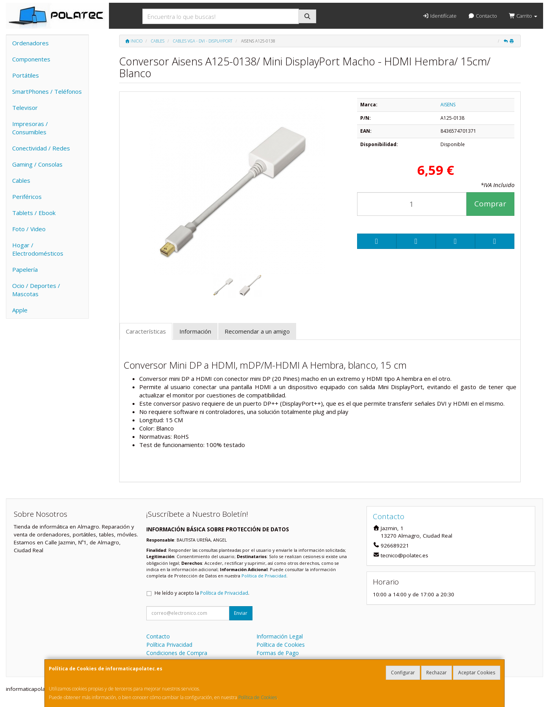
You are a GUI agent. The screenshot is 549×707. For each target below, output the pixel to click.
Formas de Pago (277, 653)
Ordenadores (30, 43)
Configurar (403, 672)
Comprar (490, 204)
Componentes (31, 59)
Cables (21, 180)
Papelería (25, 269)
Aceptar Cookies (476, 672)
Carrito (523, 15)
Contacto (482, 15)
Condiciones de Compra (176, 653)
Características (146, 331)
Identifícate (439, 15)
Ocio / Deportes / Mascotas (36, 290)
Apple (20, 310)
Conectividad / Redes (41, 148)
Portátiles (25, 75)
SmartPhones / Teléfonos (47, 91)
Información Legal (279, 636)
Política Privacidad (169, 644)
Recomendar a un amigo (257, 331)
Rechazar (436, 672)
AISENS (447, 104)
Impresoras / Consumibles (30, 128)
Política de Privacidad (263, 576)
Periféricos (27, 196)
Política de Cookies (257, 697)
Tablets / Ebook (33, 213)
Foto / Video (29, 229)
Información (195, 331)
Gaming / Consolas (37, 164)
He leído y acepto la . (202, 593)
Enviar (240, 613)
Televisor (25, 107)
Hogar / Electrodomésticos (37, 249)
